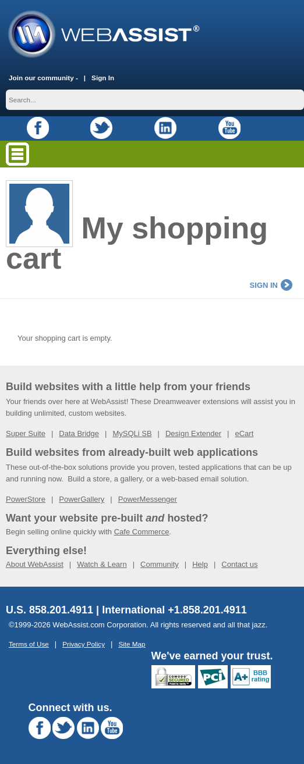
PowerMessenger (147, 499)
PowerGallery (81, 499)
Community (159, 564)
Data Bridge (79, 433)
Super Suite (25, 433)
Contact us (239, 564)
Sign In (102, 77)
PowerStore (25, 499)
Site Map (131, 644)
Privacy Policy (83, 644)
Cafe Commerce (141, 531)
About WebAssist (34, 564)
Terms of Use (29, 644)
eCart (244, 433)
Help (200, 564)
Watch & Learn (102, 564)
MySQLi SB (131, 433)
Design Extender (193, 433)
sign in (271, 285)
